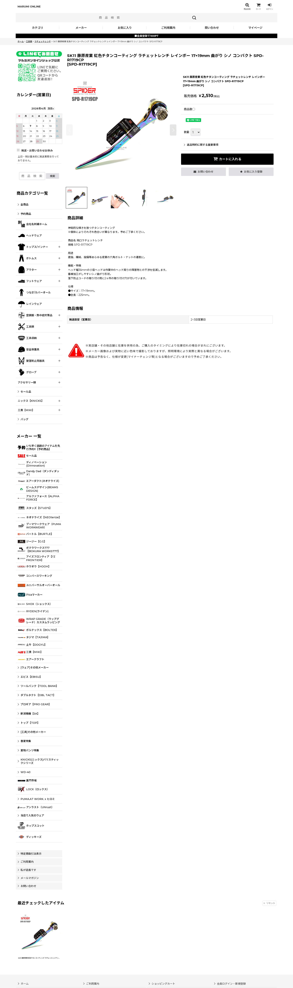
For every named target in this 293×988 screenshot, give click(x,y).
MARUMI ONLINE (29, 6)
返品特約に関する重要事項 (201, 144)
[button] (247, 6)
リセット (269, 903)
